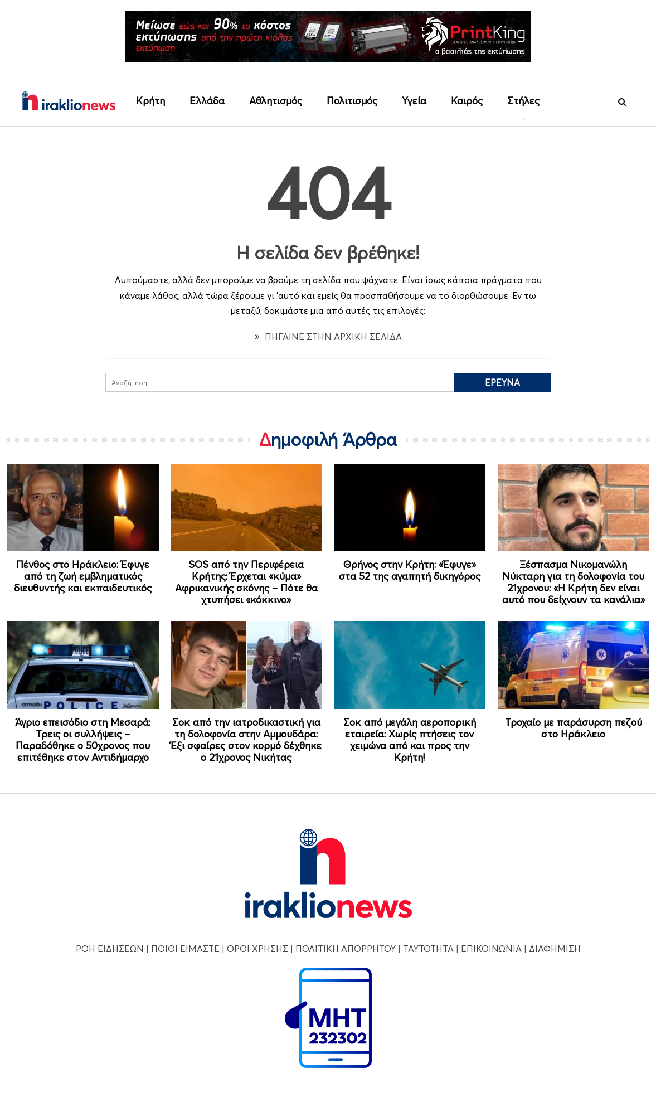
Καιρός (467, 100)
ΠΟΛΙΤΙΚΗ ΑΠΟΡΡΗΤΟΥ (345, 948)
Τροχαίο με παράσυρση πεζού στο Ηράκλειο (573, 728)
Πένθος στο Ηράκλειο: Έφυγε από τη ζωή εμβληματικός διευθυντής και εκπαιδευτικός (83, 576)
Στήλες (523, 100)
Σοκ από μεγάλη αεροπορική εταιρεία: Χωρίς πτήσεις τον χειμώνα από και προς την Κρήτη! (409, 739)
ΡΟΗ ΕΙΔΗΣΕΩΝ (110, 948)
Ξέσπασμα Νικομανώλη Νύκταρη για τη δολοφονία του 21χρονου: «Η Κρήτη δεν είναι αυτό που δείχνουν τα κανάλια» (573, 582)
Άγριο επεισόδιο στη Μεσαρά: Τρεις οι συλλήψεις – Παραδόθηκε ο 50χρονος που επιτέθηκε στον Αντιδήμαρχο (82, 739)
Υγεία (414, 100)
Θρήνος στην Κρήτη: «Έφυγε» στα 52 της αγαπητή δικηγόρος (409, 570)
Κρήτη (150, 100)
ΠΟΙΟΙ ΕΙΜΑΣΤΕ (185, 948)
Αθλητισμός (275, 100)
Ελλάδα (207, 100)
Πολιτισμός (352, 100)
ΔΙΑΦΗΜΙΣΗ (555, 948)
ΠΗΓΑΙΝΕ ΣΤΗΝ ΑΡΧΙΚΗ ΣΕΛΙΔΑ (328, 336)
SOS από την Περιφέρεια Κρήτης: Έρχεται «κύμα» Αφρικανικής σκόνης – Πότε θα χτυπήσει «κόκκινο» (246, 582)
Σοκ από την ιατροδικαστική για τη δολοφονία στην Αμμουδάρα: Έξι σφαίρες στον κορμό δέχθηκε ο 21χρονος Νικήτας (246, 739)
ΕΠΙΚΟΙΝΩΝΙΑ (491, 948)
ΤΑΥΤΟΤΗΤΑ (428, 948)
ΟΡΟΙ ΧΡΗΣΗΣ (257, 948)
